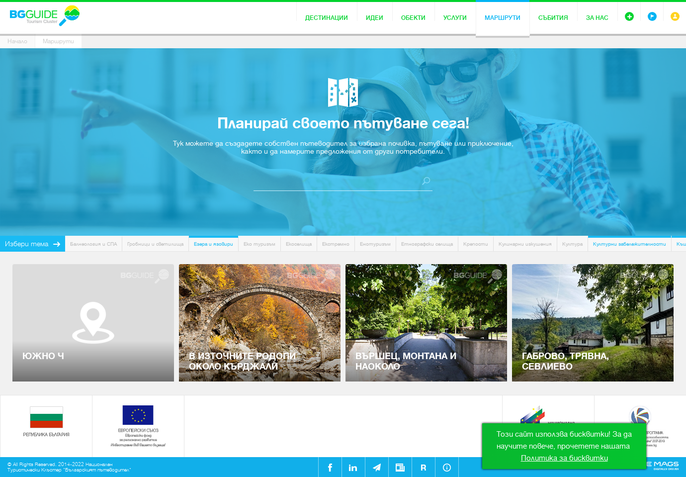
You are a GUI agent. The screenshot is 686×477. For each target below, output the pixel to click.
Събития (553, 17)
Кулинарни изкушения (525, 244)
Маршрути (502, 17)
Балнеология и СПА (93, 244)
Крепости (475, 244)
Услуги (455, 17)
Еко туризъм (259, 244)
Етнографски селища (427, 244)
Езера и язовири (213, 244)
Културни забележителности (629, 244)
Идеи (374, 17)
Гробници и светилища (155, 244)
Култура (572, 244)
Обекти (413, 17)
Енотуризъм (375, 244)
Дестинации (326, 17)
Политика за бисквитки (564, 458)
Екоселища (299, 244)
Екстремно (335, 244)
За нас (597, 17)
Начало (17, 41)
